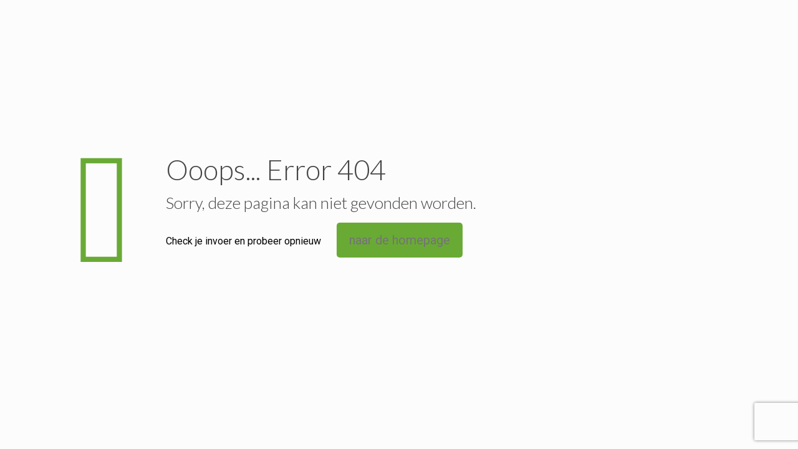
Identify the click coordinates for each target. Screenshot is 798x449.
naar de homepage (399, 240)
